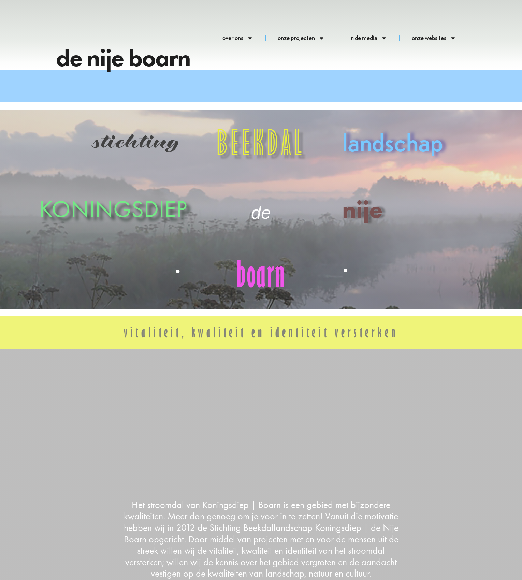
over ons (237, 38)
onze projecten (301, 38)
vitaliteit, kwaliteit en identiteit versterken (261, 332)
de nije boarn (123, 57)
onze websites (434, 38)
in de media (368, 38)
